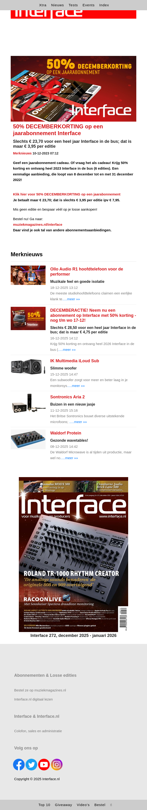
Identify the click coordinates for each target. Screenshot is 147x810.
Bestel (100, 805)
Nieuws (57, 5)
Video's (83, 805)
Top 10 (44, 805)
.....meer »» (71, 299)
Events (89, 5)
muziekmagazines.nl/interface (37, 224)
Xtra (43, 5)
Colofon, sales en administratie (38, 731)
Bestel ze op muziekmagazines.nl (40, 690)
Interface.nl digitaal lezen (33, 699)
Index (104, 5)
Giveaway (63, 805)
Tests (73, 5)
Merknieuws (22, 153)
